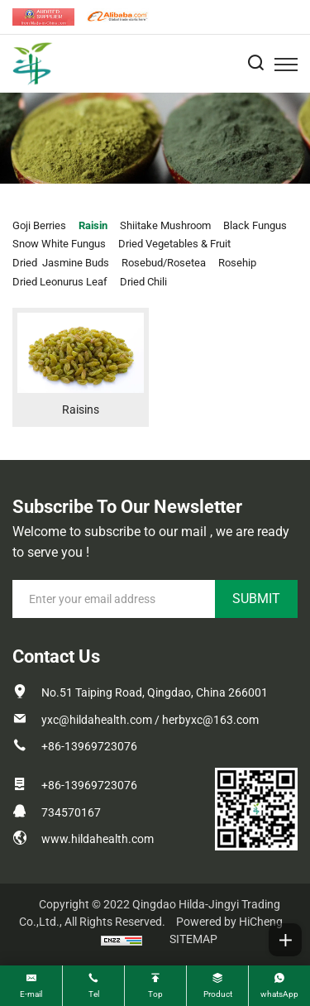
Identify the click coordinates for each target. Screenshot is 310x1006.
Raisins (80, 409)
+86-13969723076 (89, 746)
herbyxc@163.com (210, 719)
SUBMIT (256, 598)
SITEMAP (193, 939)
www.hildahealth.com (97, 839)
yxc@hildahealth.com (96, 719)
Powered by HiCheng (229, 921)
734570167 (71, 812)
